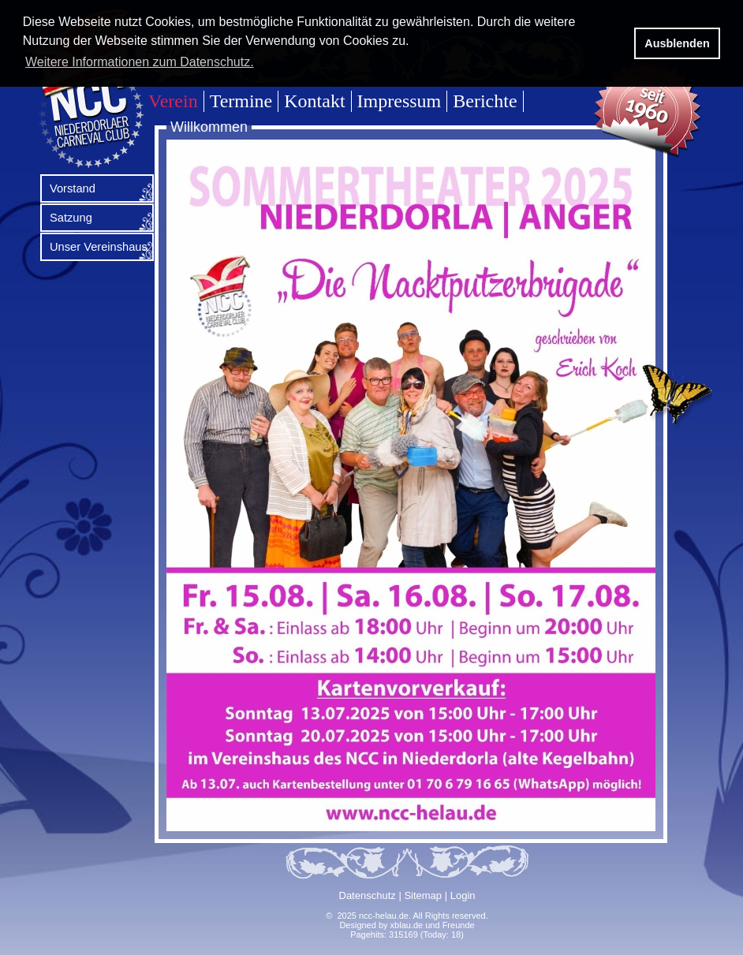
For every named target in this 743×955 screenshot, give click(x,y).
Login (463, 895)
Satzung (71, 217)
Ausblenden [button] (676, 43)
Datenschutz (367, 895)
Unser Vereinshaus (98, 247)
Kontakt (314, 101)
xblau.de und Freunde (432, 925)
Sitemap (423, 895)
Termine (241, 101)
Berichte (485, 101)
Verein (173, 101)
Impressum (399, 101)
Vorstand (72, 188)
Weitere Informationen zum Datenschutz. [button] (139, 62)
